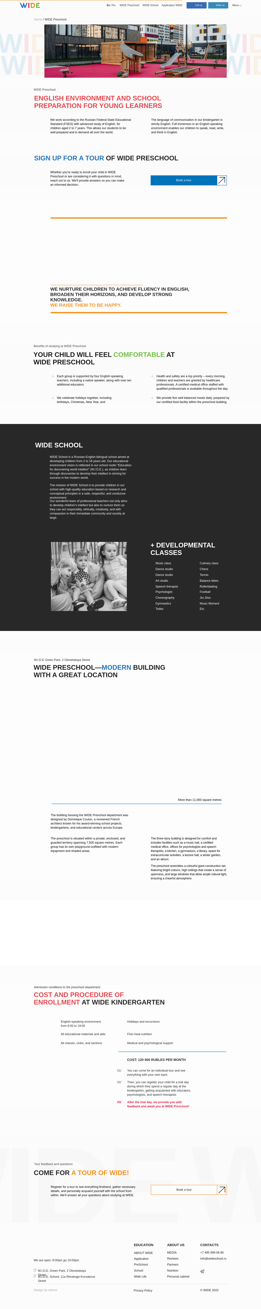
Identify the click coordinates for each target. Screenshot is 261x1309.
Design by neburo (45, 1290)
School (138, 1270)
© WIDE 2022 (209, 1290)
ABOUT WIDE (143, 1253)
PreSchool (141, 1264)
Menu (235, 5)
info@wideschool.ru (213, 1258)
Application (141, 1258)
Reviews (172, 1258)
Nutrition (172, 1270)
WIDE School (150, 5)
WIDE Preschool (129, 5)
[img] (42, 1248)
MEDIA (172, 1252)
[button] (184, 180)
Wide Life (140, 1276)
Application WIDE (172, 5)
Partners (172, 1264)
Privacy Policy (143, 1290)
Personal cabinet (178, 1276)
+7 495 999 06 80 (212, 1252)
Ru (114, 5)
